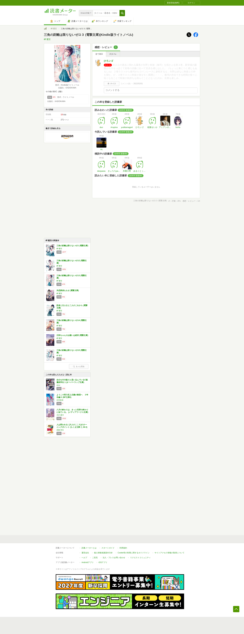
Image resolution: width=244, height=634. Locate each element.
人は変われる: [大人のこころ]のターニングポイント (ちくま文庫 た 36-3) (71, 426)
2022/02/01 (138, 84)
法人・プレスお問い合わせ (114, 558)
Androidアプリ (88, 562)
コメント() (125, 84)
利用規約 (123, 548)
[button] (122, 13)
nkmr (58, 385)
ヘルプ (84, 558)
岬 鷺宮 (54, 29)
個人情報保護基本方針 (103, 553)
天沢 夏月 (60, 415)
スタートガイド (108, 548)
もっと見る (78, 366)
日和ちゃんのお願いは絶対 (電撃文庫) (72, 335)
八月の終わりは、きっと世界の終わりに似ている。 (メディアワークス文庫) (72, 411)
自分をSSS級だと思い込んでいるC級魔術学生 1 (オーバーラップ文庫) (72, 381)
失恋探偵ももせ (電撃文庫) (67, 290)
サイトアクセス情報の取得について (169, 553)
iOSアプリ (103, 562)
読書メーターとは (89, 548)
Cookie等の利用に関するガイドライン (134, 553)
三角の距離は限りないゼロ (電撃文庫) (72, 246)
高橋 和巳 (60, 430)
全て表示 (99, 54)
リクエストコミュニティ (140, 558)
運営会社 (85, 553)
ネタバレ (113, 54)
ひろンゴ (108, 60)
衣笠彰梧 (59, 400)
